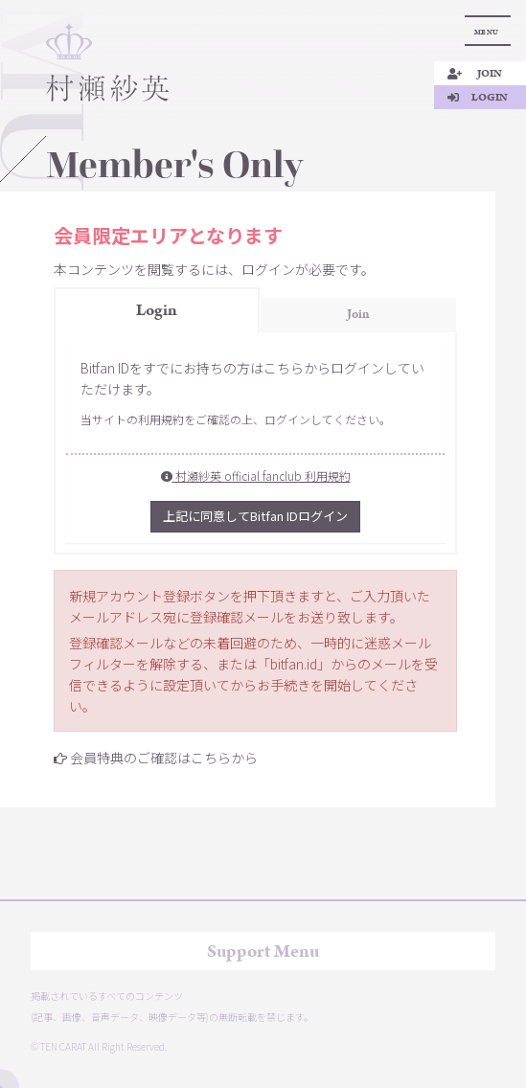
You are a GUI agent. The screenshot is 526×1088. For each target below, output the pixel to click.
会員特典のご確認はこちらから (164, 757)
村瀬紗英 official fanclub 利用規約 (256, 475)
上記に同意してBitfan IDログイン (255, 516)
